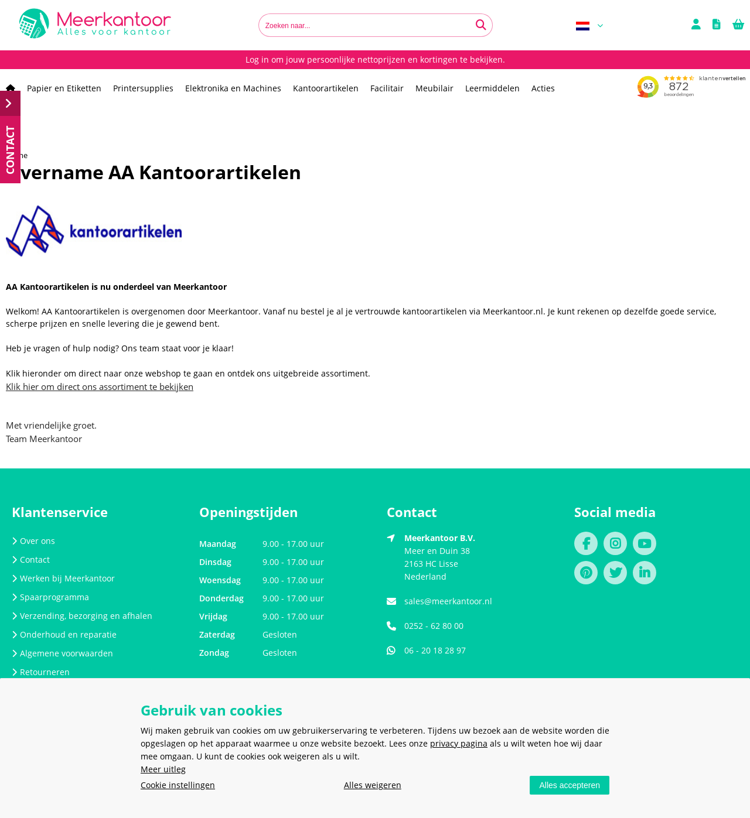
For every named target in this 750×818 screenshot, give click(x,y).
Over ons (33, 540)
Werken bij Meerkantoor (63, 578)
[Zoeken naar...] (481, 25)
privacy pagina (459, 743)
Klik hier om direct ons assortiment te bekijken (99, 386)
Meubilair (434, 88)
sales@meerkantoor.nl (448, 601)
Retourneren (41, 671)
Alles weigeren (372, 784)
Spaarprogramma (50, 597)
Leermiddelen (492, 88)
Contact (31, 559)
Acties (543, 88)
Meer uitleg (163, 769)
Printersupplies (143, 88)
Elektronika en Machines (233, 88)
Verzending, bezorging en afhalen (82, 615)
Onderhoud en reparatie (64, 634)
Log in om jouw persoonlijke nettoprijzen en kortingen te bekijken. (375, 59)
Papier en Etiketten (64, 88)
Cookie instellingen (178, 784)
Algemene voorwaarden (62, 653)
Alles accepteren (569, 785)
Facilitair (387, 88)
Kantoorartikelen (326, 88)
